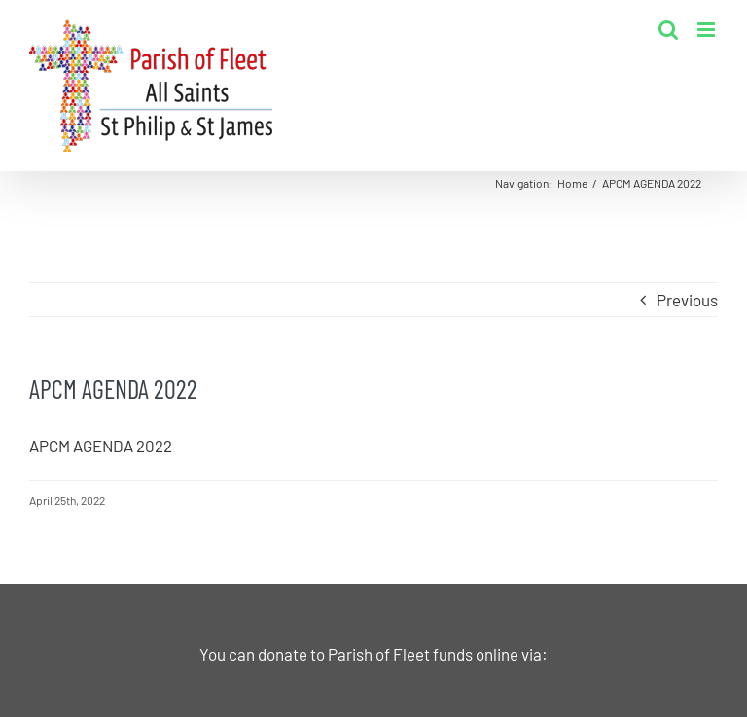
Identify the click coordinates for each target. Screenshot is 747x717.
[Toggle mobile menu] (707, 29)
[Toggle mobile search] (668, 29)
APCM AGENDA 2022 (100, 445)
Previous (687, 299)
